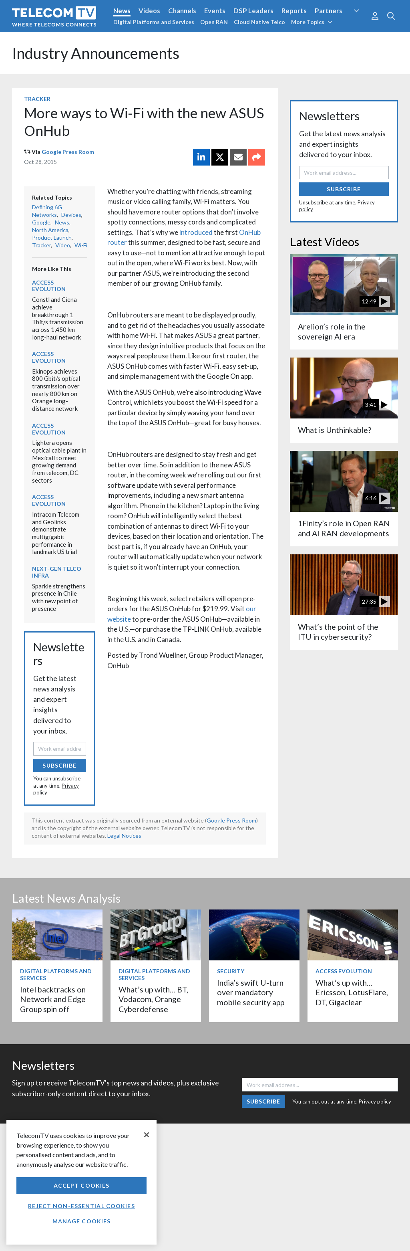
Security (230, 971)
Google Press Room (68, 151)
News (122, 10)
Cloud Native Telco (259, 21)
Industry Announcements (95, 53)
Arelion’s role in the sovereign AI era (332, 331)
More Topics (311, 21)
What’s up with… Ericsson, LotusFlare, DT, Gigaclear (352, 992)
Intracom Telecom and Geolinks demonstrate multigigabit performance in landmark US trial (55, 533)
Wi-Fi (80, 245)
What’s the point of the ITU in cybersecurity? (338, 631)
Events (214, 10)
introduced (196, 232)
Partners (328, 10)
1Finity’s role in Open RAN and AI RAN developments (344, 528)
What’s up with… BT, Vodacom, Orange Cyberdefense (153, 999)
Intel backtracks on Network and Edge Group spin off (53, 999)
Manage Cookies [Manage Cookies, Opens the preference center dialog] (81, 1221)
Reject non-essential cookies (81, 1205)
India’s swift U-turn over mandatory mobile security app (250, 992)
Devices (71, 214)
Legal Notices (124, 835)
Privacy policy (375, 1101)
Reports (294, 10)
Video (62, 245)
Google (41, 222)
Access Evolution (49, 286)
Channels (182, 10)
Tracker (37, 98)
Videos (149, 10)
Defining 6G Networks (47, 211)
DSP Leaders (253, 10)
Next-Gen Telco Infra (56, 572)
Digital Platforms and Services (153, 21)
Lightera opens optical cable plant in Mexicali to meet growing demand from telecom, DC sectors (59, 461)
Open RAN (214, 21)
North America (50, 229)
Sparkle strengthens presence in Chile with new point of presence (58, 597)
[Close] (146, 1135)
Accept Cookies (82, 1185)
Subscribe (59, 765)
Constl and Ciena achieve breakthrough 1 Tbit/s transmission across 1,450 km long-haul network (57, 318)
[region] (81, 1182)
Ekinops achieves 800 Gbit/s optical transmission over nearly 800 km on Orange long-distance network (56, 390)
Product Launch (52, 237)
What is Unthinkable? (334, 430)
